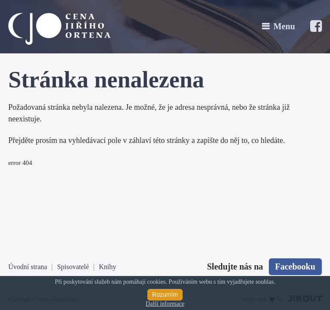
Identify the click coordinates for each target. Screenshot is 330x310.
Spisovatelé (73, 266)
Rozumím (165, 294)
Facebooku (295, 266)
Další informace (165, 304)
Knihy (107, 266)
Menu (284, 26)
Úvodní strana (27, 266)
